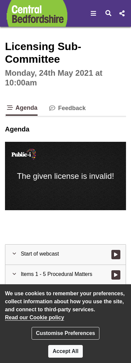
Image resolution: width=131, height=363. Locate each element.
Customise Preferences (65, 333)
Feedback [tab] (67, 108)
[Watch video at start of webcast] (115, 254)
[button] (93, 13)
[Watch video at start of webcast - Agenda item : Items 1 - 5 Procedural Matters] (115, 275)
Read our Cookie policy (34, 317)
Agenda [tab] (22, 107)
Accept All (65, 351)
